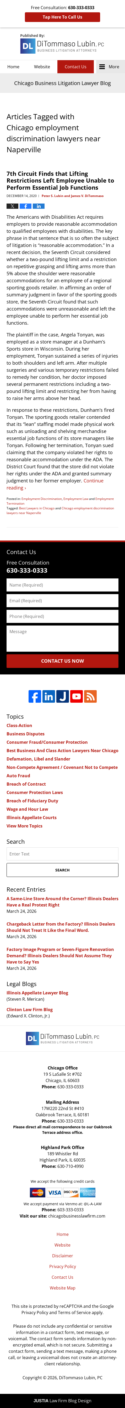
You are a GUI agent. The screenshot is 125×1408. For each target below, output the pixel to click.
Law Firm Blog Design (62, 1401)
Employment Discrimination (41, 499)
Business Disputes (26, 734)
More (114, 67)
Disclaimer (62, 1256)
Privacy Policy (62, 1266)
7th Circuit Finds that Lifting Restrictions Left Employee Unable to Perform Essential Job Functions (60, 180)
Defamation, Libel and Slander (38, 759)
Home (13, 67)
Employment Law (75, 499)
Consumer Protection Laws (35, 792)
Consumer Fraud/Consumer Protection (47, 742)
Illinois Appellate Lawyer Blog (37, 993)
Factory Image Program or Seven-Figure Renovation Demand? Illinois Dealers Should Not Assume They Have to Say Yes (60, 956)
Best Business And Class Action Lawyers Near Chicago (62, 750)
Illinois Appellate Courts (32, 817)
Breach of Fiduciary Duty (32, 801)
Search (62, 870)
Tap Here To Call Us (62, 17)
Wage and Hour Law (27, 809)
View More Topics (24, 826)
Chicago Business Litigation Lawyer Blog (62, 44)
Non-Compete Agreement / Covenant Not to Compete (62, 767)
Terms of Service (74, 1312)
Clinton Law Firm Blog (30, 1009)
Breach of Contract (26, 784)
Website (42, 67)
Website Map (62, 1288)
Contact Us (75, 67)
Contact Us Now (62, 661)
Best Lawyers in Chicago (37, 508)
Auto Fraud (18, 776)
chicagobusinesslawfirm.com (76, 1216)
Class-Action (19, 725)
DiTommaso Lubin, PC (80, 1378)
